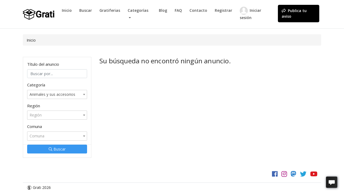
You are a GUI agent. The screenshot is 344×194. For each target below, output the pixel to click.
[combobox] (57, 94)
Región (33, 105)
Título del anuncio (43, 64)
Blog (163, 10)
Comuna (34, 126)
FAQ (178, 10)
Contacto (198, 10)
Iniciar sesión (250, 13)
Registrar (223, 10)
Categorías (138, 10)
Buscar (85, 10)
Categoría (36, 84)
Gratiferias (109, 10)
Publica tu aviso (294, 13)
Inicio (67, 10)
